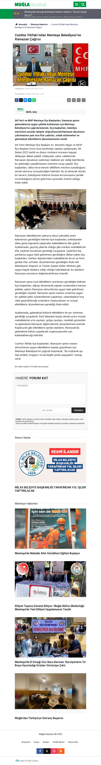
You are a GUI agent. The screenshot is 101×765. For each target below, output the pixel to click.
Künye (36, 742)
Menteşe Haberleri (39, 24)
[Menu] (76, 4)
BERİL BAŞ (31, 112)
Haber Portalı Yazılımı (29, 761)
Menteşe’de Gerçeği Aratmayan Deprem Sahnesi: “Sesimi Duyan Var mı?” (55, 14)
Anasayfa (21, 24)
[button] (74, 100)
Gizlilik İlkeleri (59, 742)
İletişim (46, 742)
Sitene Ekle (73, 742)
